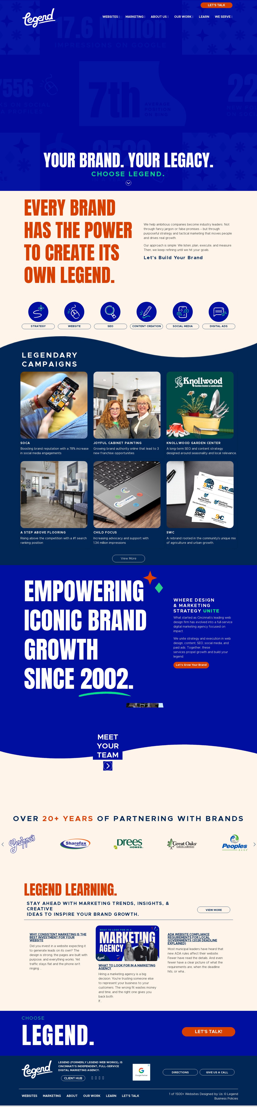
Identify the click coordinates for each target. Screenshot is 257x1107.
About (72, 1097)
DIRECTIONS (180, 1074)
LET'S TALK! (208, 1033)
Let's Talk (216, 5)
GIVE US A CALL (217, 1074)
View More (128, 558)
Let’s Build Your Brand (173, 258)
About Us (160, 16)
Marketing (135, 16)
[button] (2, 844)
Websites (111, 16)
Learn (204, 16)
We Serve (223, 16)
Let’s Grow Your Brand (191, 665)
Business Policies (226, 1100)
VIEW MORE (214, 910)
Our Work (183, 16)
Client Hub (73, 1079)
